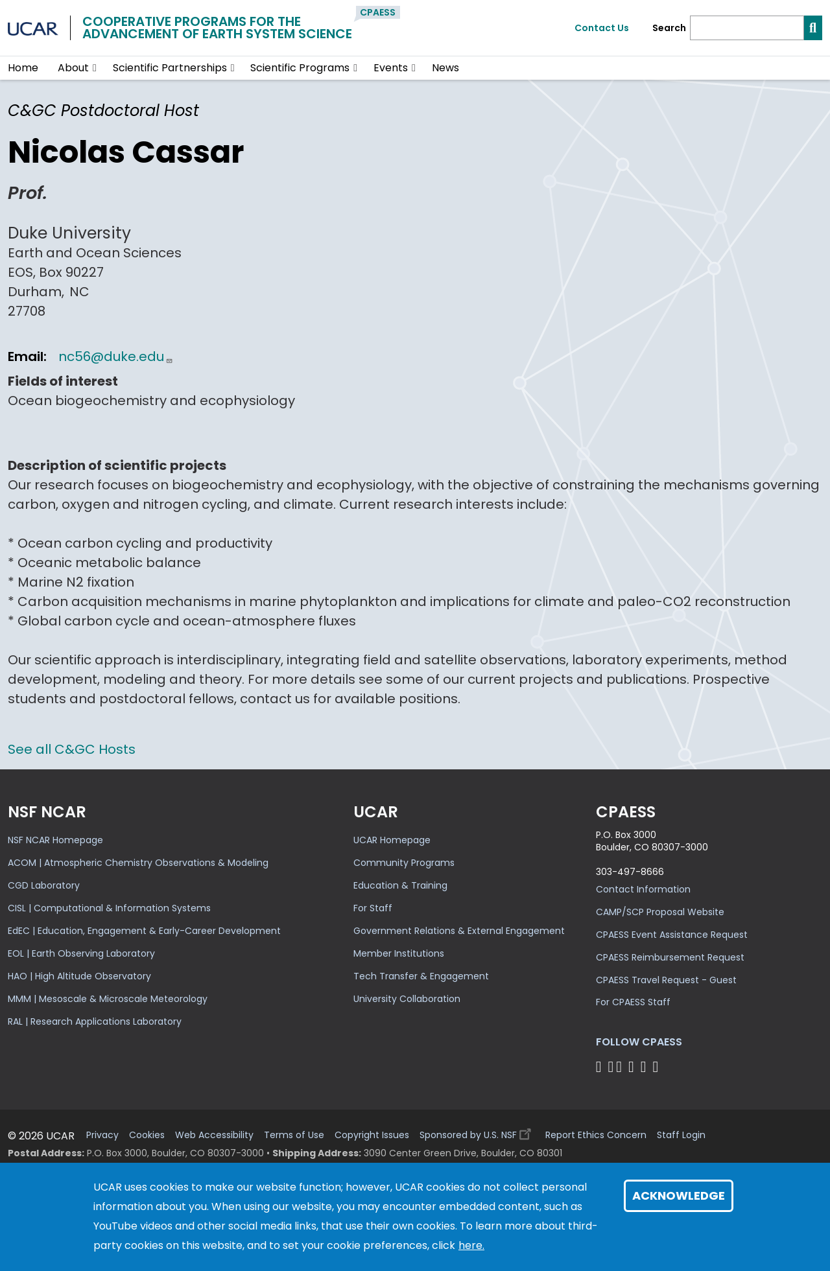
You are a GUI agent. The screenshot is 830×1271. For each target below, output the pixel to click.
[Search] (747, 28)
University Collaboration (406, 998)
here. (471, 1245)
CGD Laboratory (44, 885)
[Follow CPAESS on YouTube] (658, 1066)
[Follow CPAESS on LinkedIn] (633, 1066)
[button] (95, 68)
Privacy (102, 1135)
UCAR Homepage (392, 840)
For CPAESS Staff (633, 1002)
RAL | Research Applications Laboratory (95, 1021)
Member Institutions (398, 953)
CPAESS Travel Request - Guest (666, 980)
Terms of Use (294, 1135)
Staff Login (681, 1135)
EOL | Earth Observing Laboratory (81, 953)
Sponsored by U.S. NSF (477, 1132)
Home (23, 67)
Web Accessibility (214, 1135)
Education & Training (400, 885)
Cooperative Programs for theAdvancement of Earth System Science (217, 27)
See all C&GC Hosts (72, 749)
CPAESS (378, 12)
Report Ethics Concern (595, 1135)
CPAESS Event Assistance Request (672, 934)
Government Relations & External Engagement (459, 930)
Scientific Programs (300, 67)
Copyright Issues (372, 1135)
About (73, 67)
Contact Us (602, 27)
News (445, 67)
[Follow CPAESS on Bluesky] (610, 1066)
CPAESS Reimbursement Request (670, 957)
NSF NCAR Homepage (55, 840)
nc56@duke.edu (115, 356)
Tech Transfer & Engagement (421, 976)
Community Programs (404, 862)
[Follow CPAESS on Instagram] (645, 1066)
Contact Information (643, 889)
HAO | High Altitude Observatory (79, 976)
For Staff (372, 908)
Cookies (147, 1135)
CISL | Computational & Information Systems (109, 908)
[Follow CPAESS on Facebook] (601, 1066)
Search (669, 28)
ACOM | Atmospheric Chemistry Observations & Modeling (138, 862)
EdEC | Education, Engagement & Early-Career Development (144, 930)
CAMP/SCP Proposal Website (660, 911)
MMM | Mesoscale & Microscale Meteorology (108, 998)
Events (391, 67)
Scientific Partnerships (170, 67)
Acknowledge (678, 1195)
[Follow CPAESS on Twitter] (621, 1066)
